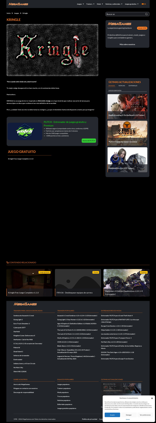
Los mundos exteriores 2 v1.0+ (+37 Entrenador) (118, 334)
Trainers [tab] (111, 85)
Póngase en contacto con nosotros (26, 388)
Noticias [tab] (122, 85)
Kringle (25, 13)
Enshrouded (18, 359)
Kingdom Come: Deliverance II (24, 335)
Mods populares (63, 392)
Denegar (129, 415)
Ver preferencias (145, 415)
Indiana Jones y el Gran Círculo (24, 363)
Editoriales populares (64, 404)
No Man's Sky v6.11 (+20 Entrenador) (114, 342)
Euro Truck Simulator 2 (22, 323)
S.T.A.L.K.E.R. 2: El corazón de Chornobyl (28, 343)
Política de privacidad (89, 419)
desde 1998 (142, 28)
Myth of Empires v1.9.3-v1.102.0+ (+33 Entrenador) (75, 338)
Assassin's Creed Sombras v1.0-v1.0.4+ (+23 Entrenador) (77, 315)
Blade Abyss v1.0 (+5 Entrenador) (69, 346)
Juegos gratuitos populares (66, 408)
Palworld (17, 347)
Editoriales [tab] (133, 85)
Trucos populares (63, 396)
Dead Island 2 (18, 351)
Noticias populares (63, 400)
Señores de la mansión (21, 355)
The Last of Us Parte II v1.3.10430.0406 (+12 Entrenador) (77, 330)
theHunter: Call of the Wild (23, 339)
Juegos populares (63, 384)
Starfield (17, 331)
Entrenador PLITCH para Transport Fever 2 (116, 338)
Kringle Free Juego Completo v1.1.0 (20, 159)
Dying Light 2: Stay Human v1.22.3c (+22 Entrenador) (76, 319)
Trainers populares (64, 388)
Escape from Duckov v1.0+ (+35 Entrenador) (116, 326)
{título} (128, 419)
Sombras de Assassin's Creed (24, 315)
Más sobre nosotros (127, 44)
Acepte (112, 415)
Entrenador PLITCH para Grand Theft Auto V (117, 315)
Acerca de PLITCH (89, 140)
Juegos (16, 13)
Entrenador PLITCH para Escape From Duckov (117, 359)
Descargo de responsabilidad (24, 392)
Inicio (9, 13)
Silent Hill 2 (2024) (20, 371)
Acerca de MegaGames (22, 384)
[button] (152, 398)
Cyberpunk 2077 (19, 327)
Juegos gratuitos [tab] (114, 90)
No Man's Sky (18, 367)
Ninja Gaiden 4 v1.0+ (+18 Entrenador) (114, 330)
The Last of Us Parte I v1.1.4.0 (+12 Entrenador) (74, 334)
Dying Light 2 (18, 319)
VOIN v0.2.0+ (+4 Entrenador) (67, 342)
